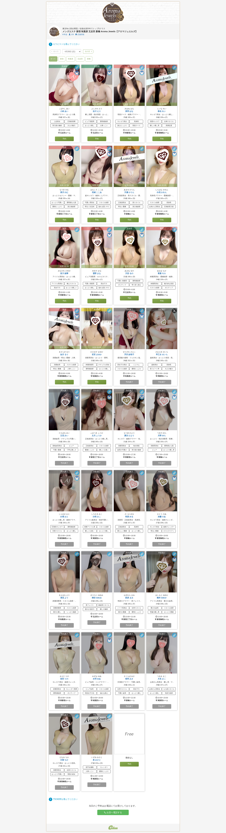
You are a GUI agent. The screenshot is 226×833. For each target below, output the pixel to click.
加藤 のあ (162, 517)
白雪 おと (64, 517)
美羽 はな (129, 111)
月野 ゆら (162, 435)
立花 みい (64, 435)
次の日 (88, 51)
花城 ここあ (97, 192)
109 (71, 34)
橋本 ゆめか (162, 598)
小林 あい (64, 111)
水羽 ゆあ (97, 679)
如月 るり (64, 354)
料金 (64, 34)
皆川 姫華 (64, 273)
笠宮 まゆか (97, 354)
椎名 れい (162, 111)
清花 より (64, 598)
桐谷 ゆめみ (97, 598)
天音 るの (129, 273)
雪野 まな (97, 273)
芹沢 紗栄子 (129, 354)
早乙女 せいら (162, 354)
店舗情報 (79, 34)
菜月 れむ (64, 192)
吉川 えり (97, 111)
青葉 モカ (162, 273)
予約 (64, 139)
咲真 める (129, 517)
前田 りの (64, 679)
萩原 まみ (129, 598)
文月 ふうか (97, 435)
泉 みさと (97, 760)
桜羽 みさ (129, 679)
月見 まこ (162, 679)
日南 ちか (64, 760)
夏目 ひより (129, 435)
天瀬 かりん (129, 192)
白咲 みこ (97, 517)
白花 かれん (162, 192)
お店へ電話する (113, 812)
